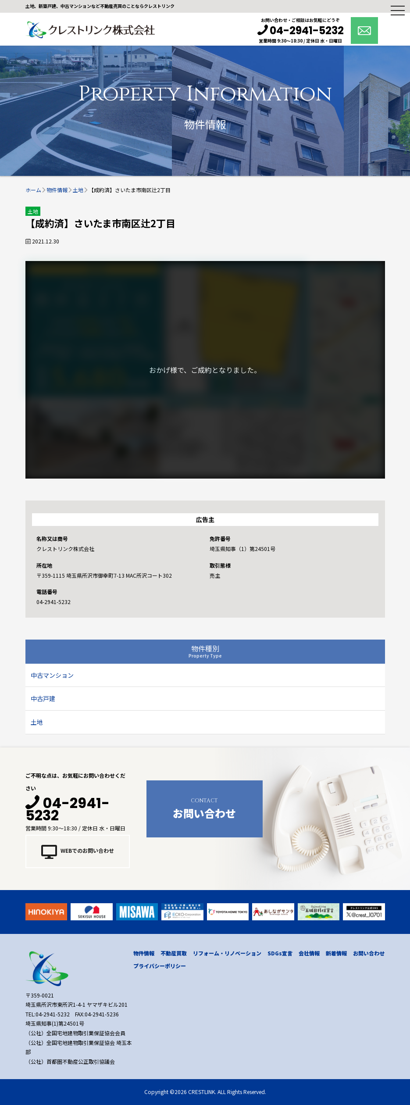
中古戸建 (43, 698)
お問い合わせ (204, 807)
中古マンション (52, 675)
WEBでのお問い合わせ (77, 851)
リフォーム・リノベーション (227, 953)
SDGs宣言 (279, 953)
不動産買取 (173, 953)
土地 (37, 722)
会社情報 (309, 953)
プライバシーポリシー (159, 965)
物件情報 (143, 953)
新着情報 (336, 953)
